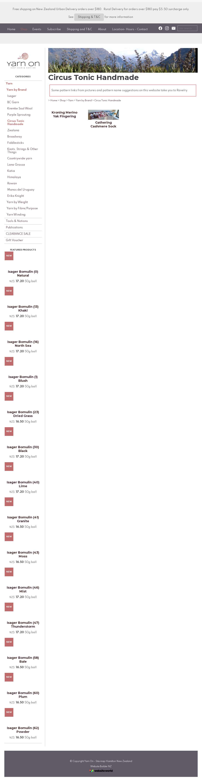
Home (11, 29)
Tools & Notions (17, 221)
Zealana (13, 130)
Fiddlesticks (15, 142)
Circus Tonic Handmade (15, 123)
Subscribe (54, 29)
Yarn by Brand (17, 89)
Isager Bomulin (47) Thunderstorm (23, 624)
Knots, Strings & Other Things (22, 151)
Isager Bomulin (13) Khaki (22, 308)
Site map (100, 761)
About (102, 29)
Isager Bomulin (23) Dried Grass (23, 414)
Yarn (9, 83)
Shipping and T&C (79, 29)
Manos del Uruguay (20, 189)
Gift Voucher (14, 240)
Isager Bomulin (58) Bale (23, 659)
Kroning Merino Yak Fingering (64, 114)
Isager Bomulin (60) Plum (23, 695)
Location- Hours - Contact (130, 29)
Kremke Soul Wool (19, 108)
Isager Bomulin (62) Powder (23, 730)
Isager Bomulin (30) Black (23, 449)
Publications (14, 227)
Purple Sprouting (19, 114)
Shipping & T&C (89, 17)
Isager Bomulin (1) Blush (23, 379)
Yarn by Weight (17, 202)
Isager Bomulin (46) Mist (23, 589)
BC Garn (13, 102)
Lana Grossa (16, 164)
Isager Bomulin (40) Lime (23, 484)
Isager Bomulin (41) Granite (23, 519)
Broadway (14, 136)
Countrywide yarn (19, 158)
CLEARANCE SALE (18, 233)
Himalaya (14, 177)
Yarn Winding (16, 214)
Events (36, 29)
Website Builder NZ (101, 766)
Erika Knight (15, 196)
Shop (23, 29)
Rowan (12, 183)
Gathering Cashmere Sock (103, 124)
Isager (11, 96)
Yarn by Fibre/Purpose (22, 208)
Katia (11, 171)
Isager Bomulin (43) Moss (23, 554)
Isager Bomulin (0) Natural (23, 273)
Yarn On (88, 761)
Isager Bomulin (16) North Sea (23, 344)
